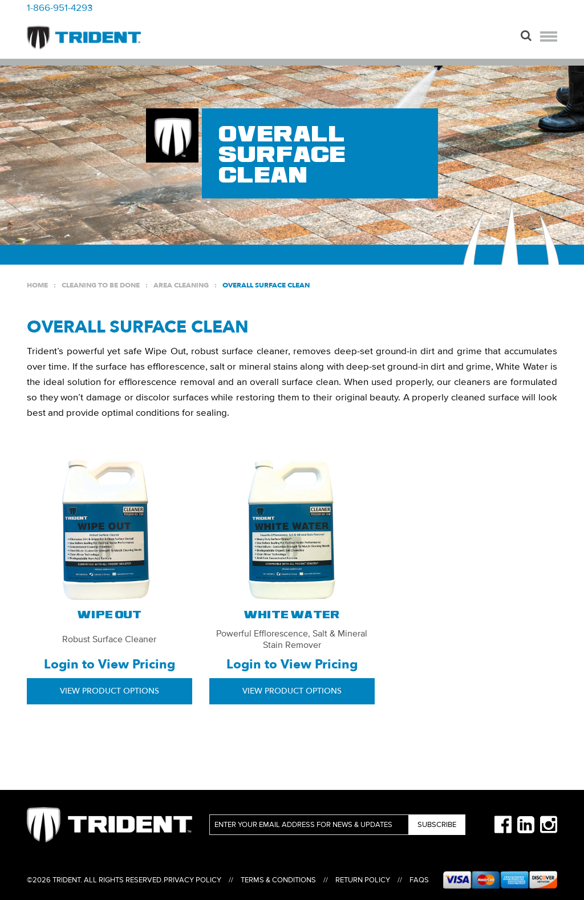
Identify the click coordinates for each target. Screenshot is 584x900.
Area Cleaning (181, 285)
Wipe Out (109, 615)
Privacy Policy (192, 880)
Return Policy (362, 880)
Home (37, 285)
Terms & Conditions (278, 880)
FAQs (419, 880)
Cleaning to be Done (101, 285)
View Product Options (109, 691)
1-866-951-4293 (59, 8)
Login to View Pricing (109, 664)
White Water (292, 615)
